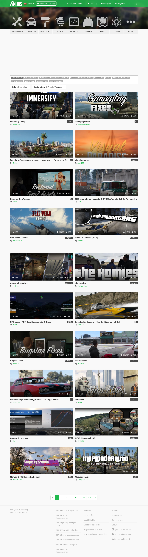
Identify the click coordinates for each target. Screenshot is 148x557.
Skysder (81, 325)
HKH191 (16, 286)
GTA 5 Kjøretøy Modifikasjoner (61, 516)
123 (83, 498)
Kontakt (115, 510)
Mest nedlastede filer (92, 525)
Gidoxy (15, 163)
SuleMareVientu (84, 124)
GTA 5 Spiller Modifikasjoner (67, 540)
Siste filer (88, 510)
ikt (14, 441)
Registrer (120, 3)
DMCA (114, 525)
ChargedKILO (83, 480)
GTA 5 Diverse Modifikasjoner (61, 550)
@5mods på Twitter (121, 529)
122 (76, 498)
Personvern (117, 515)
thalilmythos (82, 286)
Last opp (92, 3)
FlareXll (81, 363)
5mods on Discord (121, 539)
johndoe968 (17, 402)
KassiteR (16, 124)
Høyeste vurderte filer (93, 529)
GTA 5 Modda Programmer (66, 510)
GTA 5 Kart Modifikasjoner (66, 544)
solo (79, 202)
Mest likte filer (89, 520)
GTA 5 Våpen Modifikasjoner (67, 530)
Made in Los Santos (18, 512)
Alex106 (81, 163)
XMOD (15, 325)
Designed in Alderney (19, 509)
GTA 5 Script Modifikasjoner (67, 535)
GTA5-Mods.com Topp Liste (95, 534)
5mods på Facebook (122, 534)
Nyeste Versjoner (49, 87)
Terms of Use (117, 520)
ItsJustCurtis (18, 480)
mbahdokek (17, 240)
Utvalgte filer (89, 515)
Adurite (80, 240)
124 (89, 498)
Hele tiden (20, 87)
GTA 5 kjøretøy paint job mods (65, 524)
